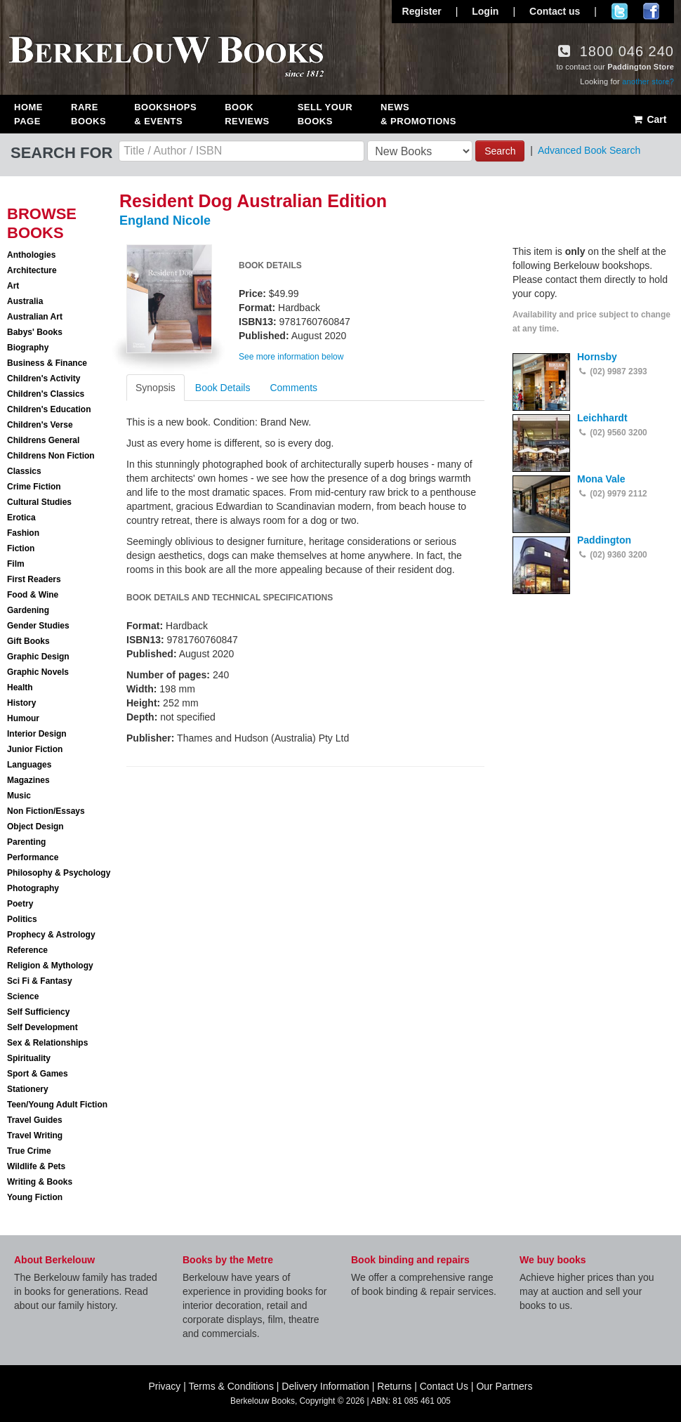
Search (499, 151)
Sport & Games (37, 1074)
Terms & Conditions (231, 1386)
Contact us (554, 11)
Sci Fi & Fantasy (39, 981)
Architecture (32, 270)
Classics (24, 471)
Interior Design (37, 734)
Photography (33, 888)
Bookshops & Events (165, 114)
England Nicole (165, 220)
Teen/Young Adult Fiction (57, 1105)
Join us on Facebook (651, 11)
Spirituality (29, 1058)
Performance (32, 857)
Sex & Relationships (47, 1043)
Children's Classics (45, 394)
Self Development (42, 1027)
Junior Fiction (34, 749)
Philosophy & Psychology (58, 873)
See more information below (291, 357)
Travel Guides (34, 1120)
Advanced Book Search (589, 150)
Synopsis (155, 387)
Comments (293, 387)
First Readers (34, 579)
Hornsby (597, 356)
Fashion (23, 533)
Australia (25, 301)
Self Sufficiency (38, 1012)
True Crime (29, 1151)
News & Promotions (418, 114)
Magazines (28, 780)
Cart (649, 119)
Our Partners (504, 1386)
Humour (23, 718)
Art (13, 286)
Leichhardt (602, 417)
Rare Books (88, 114)
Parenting (26, 842)
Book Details (223, 387)
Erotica (21, 517)
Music (19, 796)
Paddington (604, 540)
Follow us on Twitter (619, 11)
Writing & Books (39, 1182)
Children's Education (49, 409)
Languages (29, 765)
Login (485, 11)
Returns (394, 1386)
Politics (22, 919)
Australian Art (34, 317)
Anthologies (31, 255)
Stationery (27, 1089)
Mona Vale (601, 479)
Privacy (164, 1386)
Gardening (28, 610)
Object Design (35, 826)
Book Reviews (247, 114)
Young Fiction (34, 1197)
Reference (27, 950)
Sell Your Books (325, 114)
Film (16, 564)
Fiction (20, 548)
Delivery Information (325, 1386)
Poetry (20, 904)
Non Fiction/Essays (46, 811)
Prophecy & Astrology (51, 935)
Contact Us (444, 1386)
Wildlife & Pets (36, 1166)
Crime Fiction (34, 487)
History (21, 703)
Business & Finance (47, 363)
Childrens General (43, 440)
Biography (27, 348)
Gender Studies (38, 626)
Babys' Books (34, 332)
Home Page (28, 114)
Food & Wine (32, 595)
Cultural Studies (39, 502)
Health (20, 687)
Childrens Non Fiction (51, 456)
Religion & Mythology (50, 965)
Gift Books (28, 641)
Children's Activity (43, 378)
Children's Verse (40, 425)
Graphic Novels (38, 672)
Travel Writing (34, 1135)
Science (23, 996)
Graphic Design (38, 656)
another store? (648, 81)
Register (422, 11)
